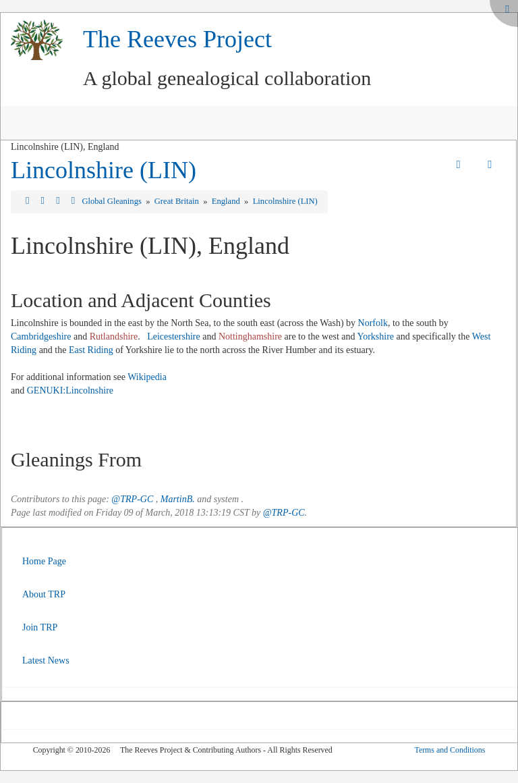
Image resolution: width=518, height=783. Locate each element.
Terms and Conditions (449, 750)
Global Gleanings (113, 201)
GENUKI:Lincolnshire (70, 390)
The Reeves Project (177, 39)
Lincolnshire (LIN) (103, 170)
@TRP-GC (132, 499)
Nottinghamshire (250, 336)
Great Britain (177, 201)
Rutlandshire (114, 336)
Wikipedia (147, 377)
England (227, 201)
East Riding (91, 350)
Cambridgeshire (41, 336)
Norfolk (373, 323)
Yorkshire (375, 336)
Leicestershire (173, 336)
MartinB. (178, 499)
